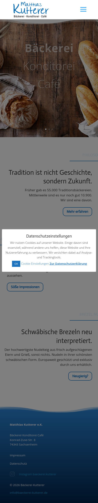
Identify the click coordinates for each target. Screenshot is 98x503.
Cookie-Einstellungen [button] (35, 263)
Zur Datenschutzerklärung (68, 263)
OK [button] (16, 263)
